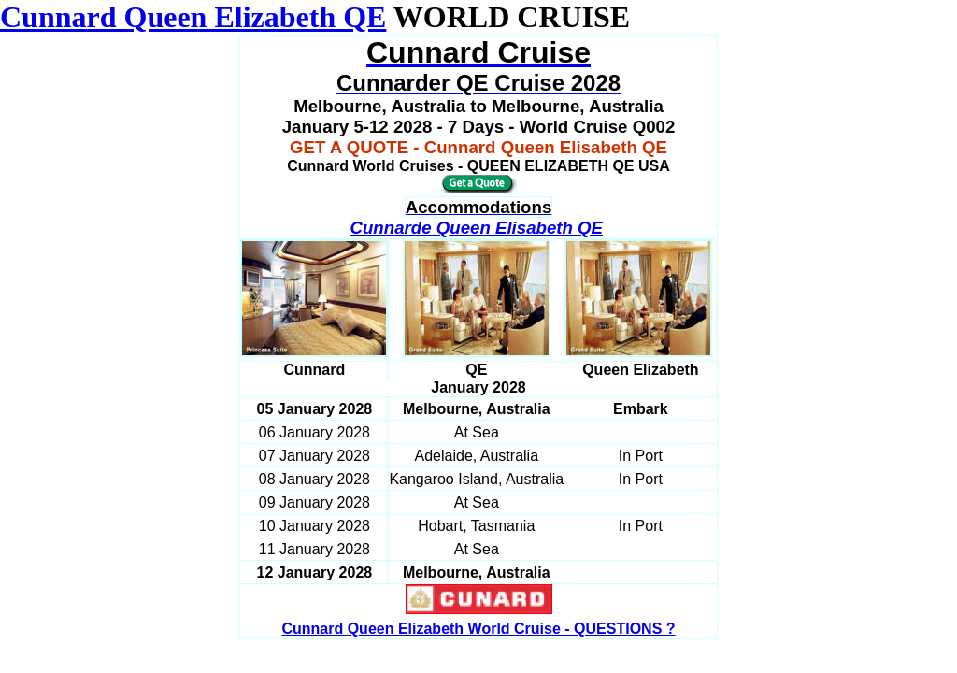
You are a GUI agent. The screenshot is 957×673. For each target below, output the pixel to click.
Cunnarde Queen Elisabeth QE (476, 227)
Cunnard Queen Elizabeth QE (193, 17)
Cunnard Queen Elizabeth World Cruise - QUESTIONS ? (478, 629)
